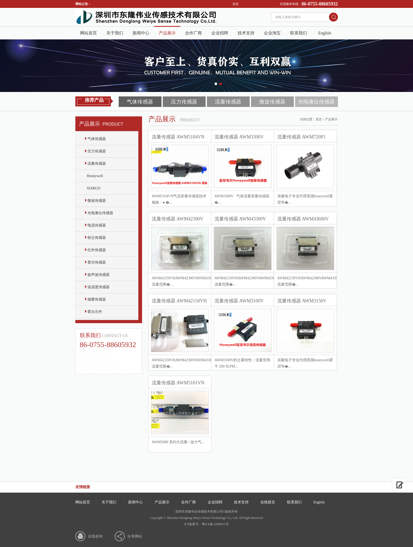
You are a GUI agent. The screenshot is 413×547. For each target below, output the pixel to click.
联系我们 (298, 33)
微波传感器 (272, 102)
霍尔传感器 (95, 262)
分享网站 (134, 536)
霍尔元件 (93, 312)
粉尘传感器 (95, 238)
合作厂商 (193, 33)
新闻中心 (141, 33)
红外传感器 (95, 250)
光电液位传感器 (316, 102)
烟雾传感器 (95, 299)
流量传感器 (228, 102)
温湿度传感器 (97, 287)
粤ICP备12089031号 (215, 524)
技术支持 (246, 33)
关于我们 (114, 33)
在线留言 (267, 502)
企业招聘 (219, 33)
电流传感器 (95, 225)
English (324, 33)
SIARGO (93, 188)
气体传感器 (140, 102)
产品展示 (167, 33)
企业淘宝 (272, 33)
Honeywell (94, 176)
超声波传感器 (97, 275)
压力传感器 (184, 102)
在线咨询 (95, 536)
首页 (319, 119)
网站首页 (88, 33)
